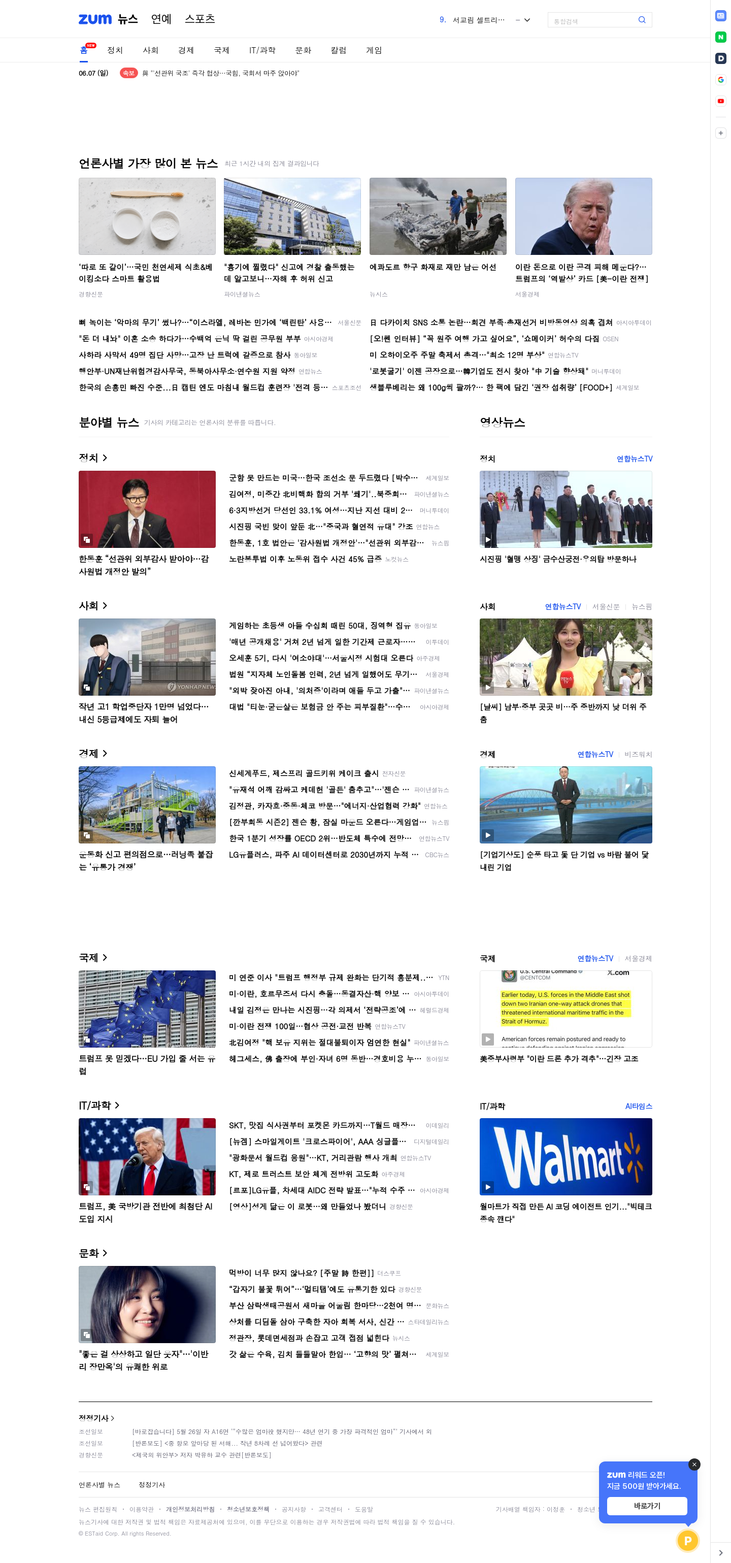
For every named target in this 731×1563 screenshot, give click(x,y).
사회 (151, 50)
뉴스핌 (642, 606)
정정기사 (93, 1418)
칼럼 (338, 50)
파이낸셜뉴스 (242, 293)
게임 (374, 50)
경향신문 (91, 293)
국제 (222, 50)
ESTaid (94, 1533)
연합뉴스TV (634, 458)
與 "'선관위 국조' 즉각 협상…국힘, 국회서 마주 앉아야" (221, 73)
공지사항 (294, 1509)
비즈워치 (638, 754)
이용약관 (141, 1509)
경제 (186, 50)
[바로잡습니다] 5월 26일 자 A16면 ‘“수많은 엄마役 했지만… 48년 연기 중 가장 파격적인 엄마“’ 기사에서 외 (282, 1431)
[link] (720, 15)
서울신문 (606, 606)
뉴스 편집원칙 (98, 1509)
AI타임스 (638, 1106)
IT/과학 (262, 50)
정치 (115, 50)
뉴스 (128, 19)
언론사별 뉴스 (99, 1484)
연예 (161, 19)
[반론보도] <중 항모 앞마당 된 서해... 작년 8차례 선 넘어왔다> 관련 (227, 1443)
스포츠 (200, 19)
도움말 (364, 1509)
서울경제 (527, 293)
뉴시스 (379, 293)
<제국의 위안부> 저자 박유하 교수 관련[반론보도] (202, 1454)
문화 (303, 50)
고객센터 (330, 1509)
